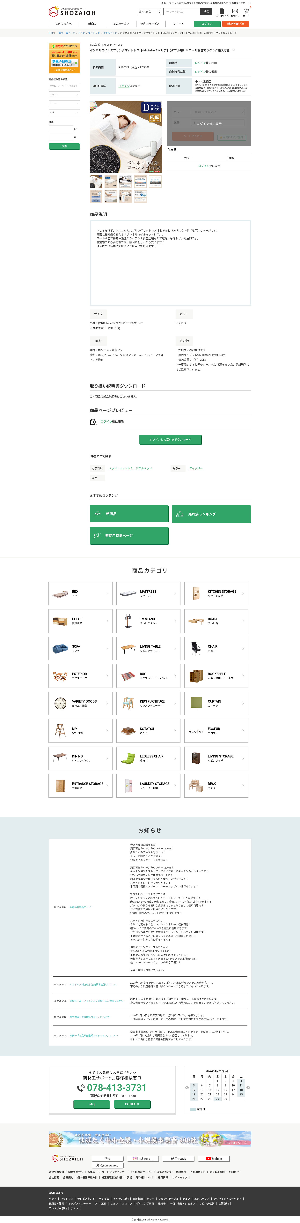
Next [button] (248, 1088)
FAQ (92, 1104)
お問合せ (234, 1172)
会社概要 (54, 1177)
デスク (74, 1208)
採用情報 (163, 1177)
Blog (107, 1158)
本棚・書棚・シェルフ (182, 1203)
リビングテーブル (168, 1198)
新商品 (92, 23)
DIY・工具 (100, 1203)
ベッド (113, 468)
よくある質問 (217, 1172)
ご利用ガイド (197, 1172)
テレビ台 (104, 1198)
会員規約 (68, 1177)
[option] (126, 137)
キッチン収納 (120, 1198)
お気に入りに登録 (233, 137)
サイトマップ (179, 1177)
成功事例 (181, 1172)
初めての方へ (63, 23)
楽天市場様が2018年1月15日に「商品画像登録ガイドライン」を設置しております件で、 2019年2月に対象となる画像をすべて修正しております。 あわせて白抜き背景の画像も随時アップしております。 (180, 1035)
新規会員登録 (235, 23)
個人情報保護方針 (87, 1177)
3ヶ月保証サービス (142, 1172)
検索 (64, 146)
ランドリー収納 (58, 1208)
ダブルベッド (143, 468)
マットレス (126, 468)
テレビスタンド (86, 1198)
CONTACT (132, 1104)
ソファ (150, 1198)
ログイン (206, 23)
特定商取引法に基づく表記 (117, 1177)
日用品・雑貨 (56, 1203)
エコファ (127, 1203)
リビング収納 (206, 1203)
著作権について (145, 1177)
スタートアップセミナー (113, 1172)
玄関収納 (223, 1203)
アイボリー (196, 468)
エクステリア (201, 1198)
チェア (186, 1198)
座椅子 (162, 1203)
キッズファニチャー (79, 1203)
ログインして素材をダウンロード (170, 439)
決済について (164, 1172)
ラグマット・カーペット (227, 1198)
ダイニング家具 (145, 1203)
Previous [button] (187, 1088)
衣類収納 (138, 1198)
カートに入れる (192, 136)
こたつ (114, 1203)
